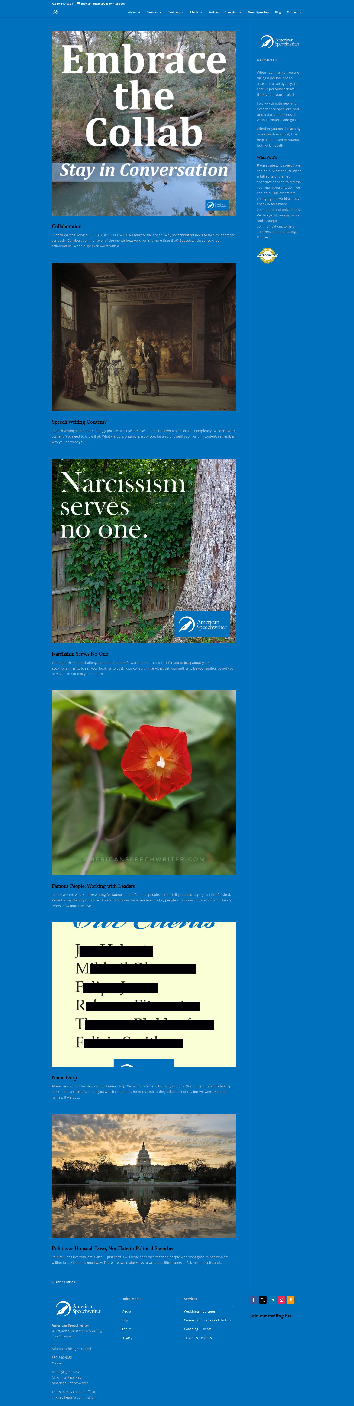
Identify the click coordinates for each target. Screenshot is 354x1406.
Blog (278, 12)
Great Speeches (258, 12)
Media (194, 12)
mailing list (279, 1316)
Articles (214, 12)
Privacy (126, 1338)
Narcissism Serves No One (80, 654)
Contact (292, 12)
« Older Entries (63, 1282)
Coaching (191, 1329)
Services (152, 12)
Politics (206, 1338)
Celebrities (222, 1320)
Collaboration (67, 226)
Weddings (192, 1311)
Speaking (231, 12)
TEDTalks (191, 1338)
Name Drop (64, 1077)
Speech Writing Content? (79, 422)
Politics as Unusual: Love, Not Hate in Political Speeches (113, 1248)
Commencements (197, 1320)
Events (206, 1329)
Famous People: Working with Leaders (93, 886)
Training (174, 12)
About (132, 12)
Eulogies (209, 1311)
